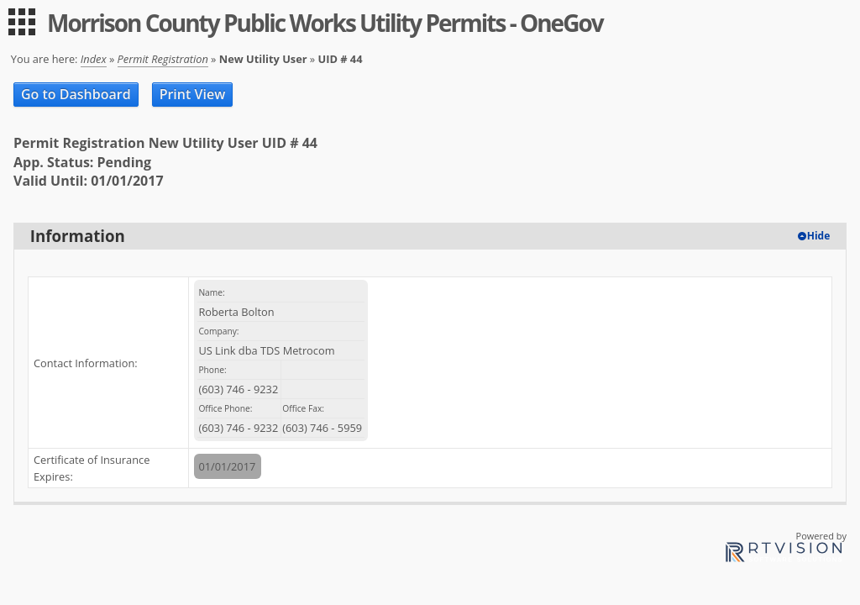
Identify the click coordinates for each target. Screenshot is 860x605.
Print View (193, 94)
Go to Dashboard (76, 94)
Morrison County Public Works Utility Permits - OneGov (325, 23)
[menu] (22, 22)
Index (94, 58)
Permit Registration (163, 58)
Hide (819, 236)
